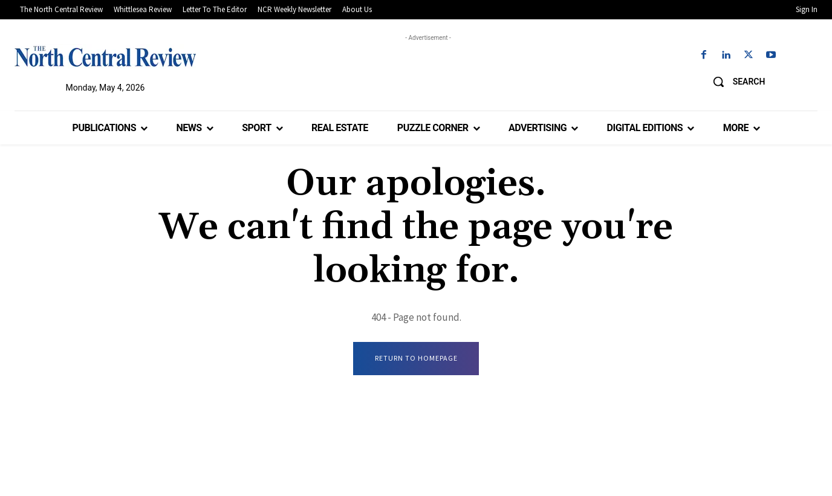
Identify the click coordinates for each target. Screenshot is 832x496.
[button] (734, 81)
